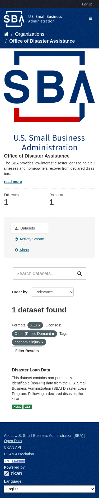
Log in (87, 4)
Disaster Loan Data (31, 370)
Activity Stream (29, 239)
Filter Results (27, 351)
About (22, 250)
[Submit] (80, 273)
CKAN (13, 473)
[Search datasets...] (42, 273)
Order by (19, 292)
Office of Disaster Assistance (42, 41)
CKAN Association (19, 454)
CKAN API (12, 447)
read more (13, 182)
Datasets (25, 228)
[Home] (6, 34)
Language (12, 481)
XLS (27, 406)
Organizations (29, 34)
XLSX (17, 406)
